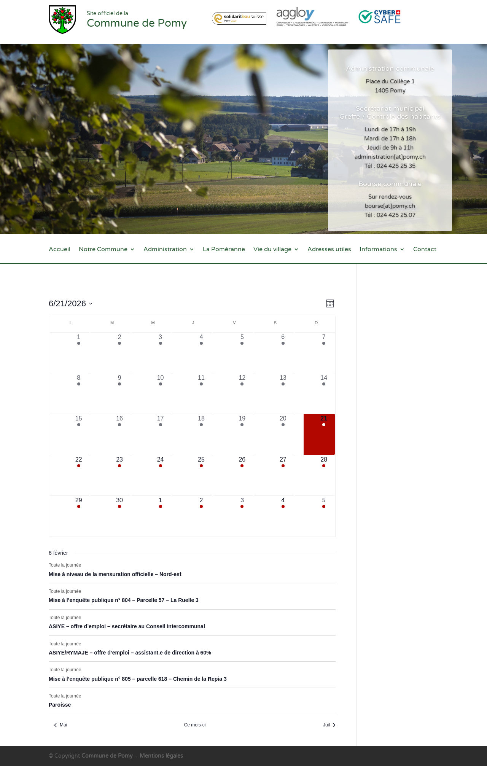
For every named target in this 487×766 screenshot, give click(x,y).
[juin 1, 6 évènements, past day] (78, 353)
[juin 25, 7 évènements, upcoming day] (201, 475)
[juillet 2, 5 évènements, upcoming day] (201, 516)
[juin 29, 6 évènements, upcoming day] (78, 516)
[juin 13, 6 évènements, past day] (283, 393)
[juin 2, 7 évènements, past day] (119, 353)
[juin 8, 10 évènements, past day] (78, 393)
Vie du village (272, 250)
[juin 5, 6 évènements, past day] (242, 353)
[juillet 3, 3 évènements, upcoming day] (242, 516)
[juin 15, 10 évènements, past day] (78, 434)
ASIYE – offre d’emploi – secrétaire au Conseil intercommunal (127, 626)
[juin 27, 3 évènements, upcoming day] (283, 475)
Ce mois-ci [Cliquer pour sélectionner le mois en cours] (195, 725)
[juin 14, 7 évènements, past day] (324, 393)
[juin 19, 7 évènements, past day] (242, 434)
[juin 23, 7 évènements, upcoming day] (119, 475)
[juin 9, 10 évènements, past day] (119, 393)
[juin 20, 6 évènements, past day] (283, 434)
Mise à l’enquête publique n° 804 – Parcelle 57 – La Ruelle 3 (124, 600)
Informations (378, 250)
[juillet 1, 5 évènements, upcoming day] (160, 516)
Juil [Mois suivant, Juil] (329, 725)
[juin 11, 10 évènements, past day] (201, 393)
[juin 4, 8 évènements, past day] (201, 353)
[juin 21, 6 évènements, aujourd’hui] (324, 434)
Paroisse (60, 705)
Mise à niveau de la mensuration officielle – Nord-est (115, 574)
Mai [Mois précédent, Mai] (60, 725)
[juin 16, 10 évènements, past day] (119, 434)
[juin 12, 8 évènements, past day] (242, 393)
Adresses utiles (329, 250)
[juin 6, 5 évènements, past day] (283, 353)
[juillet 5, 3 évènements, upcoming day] (324, 516)
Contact (424, 250)
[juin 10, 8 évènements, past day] (160, 393)
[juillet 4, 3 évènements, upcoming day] (283, 516)
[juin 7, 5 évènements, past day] (324, 353)
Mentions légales (161, 756)
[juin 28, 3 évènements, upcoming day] (324, 475)
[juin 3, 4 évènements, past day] (160, 353)
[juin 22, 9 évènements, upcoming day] (78, 475)
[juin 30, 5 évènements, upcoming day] (119, 516)
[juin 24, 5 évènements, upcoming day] (160, 475)
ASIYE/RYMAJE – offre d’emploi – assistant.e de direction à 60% (130, 653)
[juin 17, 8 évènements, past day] (160, 434)
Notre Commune (103, 250)
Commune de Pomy (107, 756)
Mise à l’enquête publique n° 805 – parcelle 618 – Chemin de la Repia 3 (138, 679)
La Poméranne (224, 250)
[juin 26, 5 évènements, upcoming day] (242, 475)
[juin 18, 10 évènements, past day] (201, 434)
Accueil (59, 250)
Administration (165, 250)
